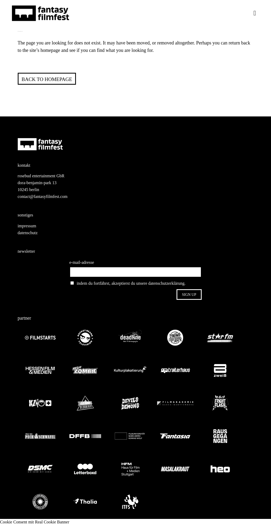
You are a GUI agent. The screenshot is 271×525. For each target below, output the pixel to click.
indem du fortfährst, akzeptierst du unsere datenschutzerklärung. (128, 283)
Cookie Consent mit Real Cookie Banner (34, 522)
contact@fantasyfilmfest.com (42, 196)
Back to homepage (47, 79)
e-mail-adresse (81, 262)
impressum (27, 226)
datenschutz (28, 232)
